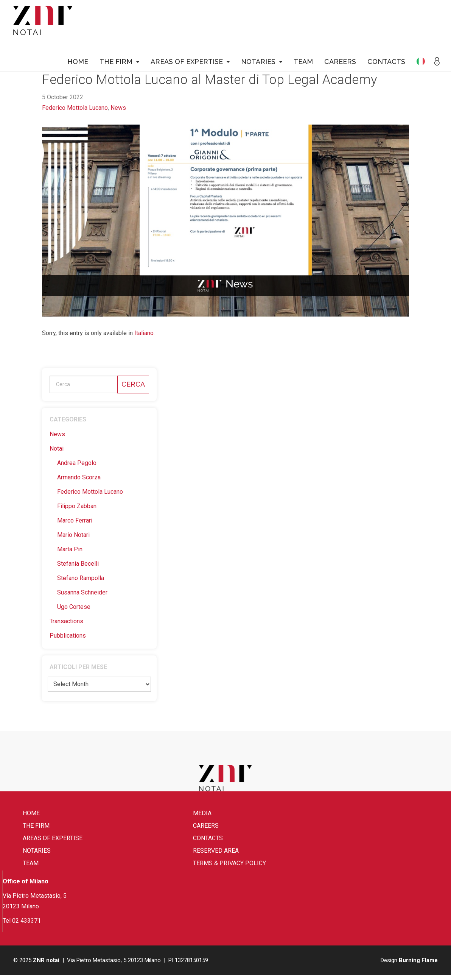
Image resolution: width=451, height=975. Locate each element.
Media (202, 813)
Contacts (386, 62)
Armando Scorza (79, 477)
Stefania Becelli (78, 563)
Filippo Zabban (76, 506)
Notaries (261, 62)
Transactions (66, 621)
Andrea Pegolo (76, 462)
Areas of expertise (190, 62)
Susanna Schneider (82, 592)
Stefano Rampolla (80, 578)
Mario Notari (73, 534)
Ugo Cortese (73, 606)
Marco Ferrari (74, 520)
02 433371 (26, 920)
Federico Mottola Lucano (75, 107)
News (118, 107)
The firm (119, 62)
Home (77, 62)
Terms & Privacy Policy (229, 863)
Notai (57, 448)
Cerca (133, 384)
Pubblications (68, 635)
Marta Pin (69, 549)
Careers (340, 62)
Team (303, 62)
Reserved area (216, 850)
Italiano (144, 333)
